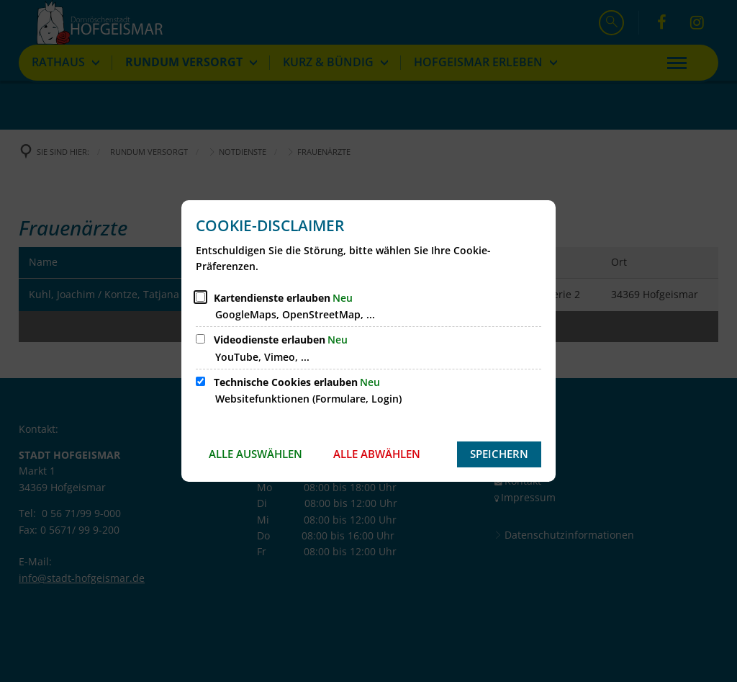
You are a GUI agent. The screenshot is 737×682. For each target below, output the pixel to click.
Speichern (499, 454)
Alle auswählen (255, 454)
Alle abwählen (376, 454)
